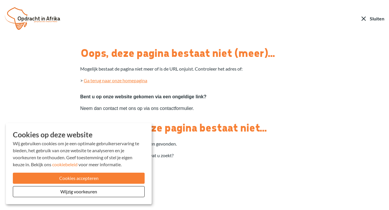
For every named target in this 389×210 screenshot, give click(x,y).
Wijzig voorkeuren (78, 191)
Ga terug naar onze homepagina (115, 80)
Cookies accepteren (79, 178)
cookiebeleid (65, 164)
